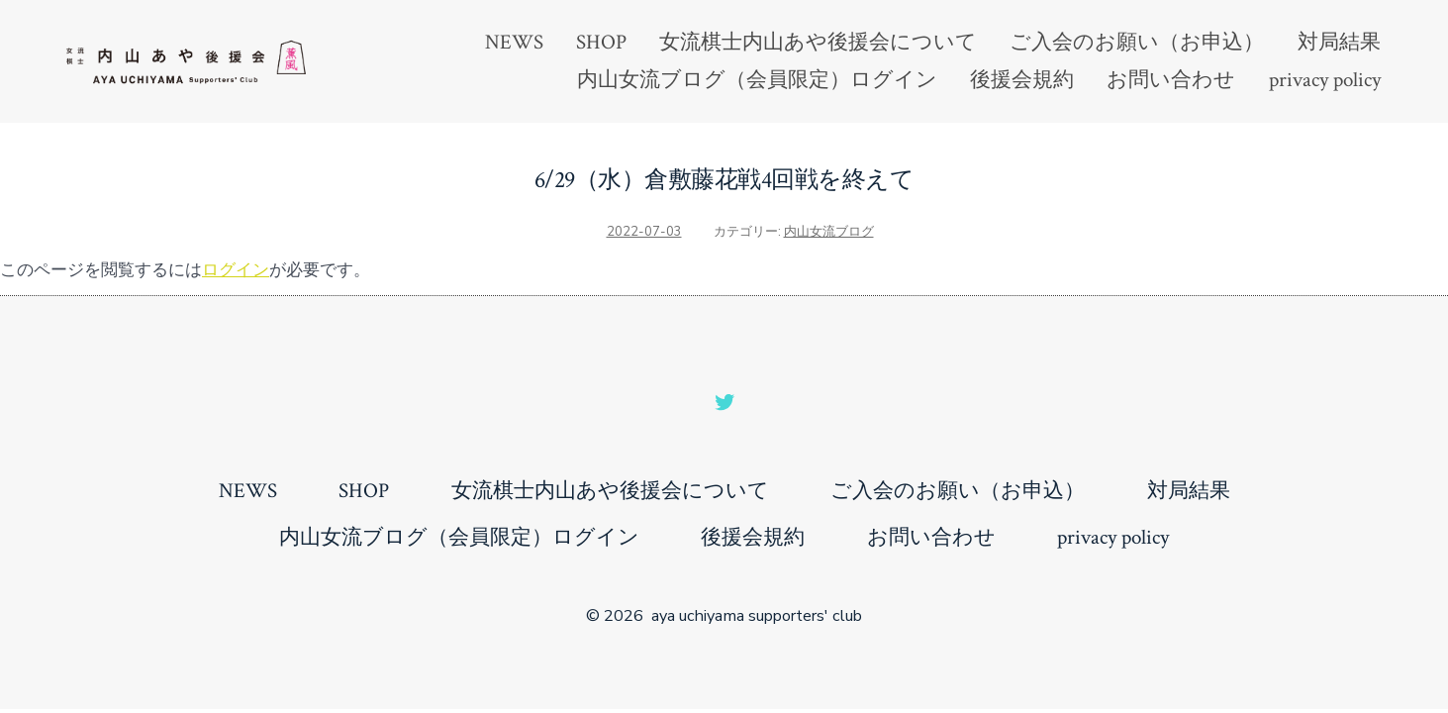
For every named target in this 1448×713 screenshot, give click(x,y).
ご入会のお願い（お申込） (1137, 42)
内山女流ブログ (829, 232)
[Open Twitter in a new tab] (724, 402)
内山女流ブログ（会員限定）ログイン (757, 79)
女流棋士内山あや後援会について (818, 42)
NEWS (514, 42)
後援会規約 (1022, 79)
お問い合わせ (1171, 79)
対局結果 (1339, 42)
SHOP (601, 42)
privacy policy (1325, 79)
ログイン (235, 269)
